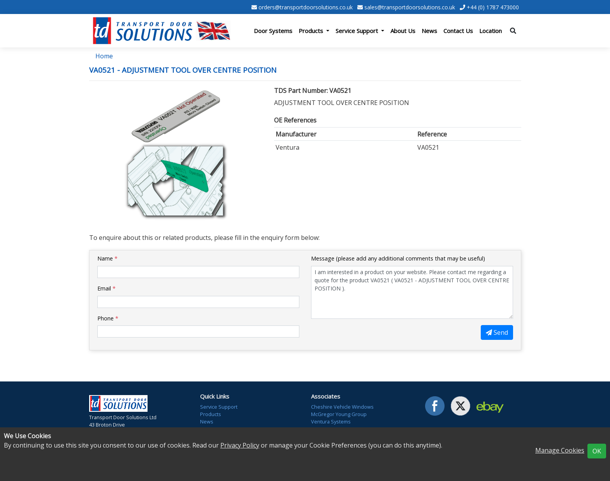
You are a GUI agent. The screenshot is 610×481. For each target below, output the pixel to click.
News (429, 31)
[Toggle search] (513, 30)
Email (106, 288)
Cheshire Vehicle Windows (342, 406)
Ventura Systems (331, 421)
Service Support (218, 406)
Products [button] (312, 31)
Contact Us (458, 31)
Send (497, 332)
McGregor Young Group (339, 414)
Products (210, 414)
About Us (402, 31)
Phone (107, 318)
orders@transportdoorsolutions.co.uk (305, 7)
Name (107, 258)
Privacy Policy (239, 445)
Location (490, 31)
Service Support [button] (358, 31)
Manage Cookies (559, 450)
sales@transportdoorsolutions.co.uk (409, 7)
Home (104, 56)
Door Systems (273, 31)
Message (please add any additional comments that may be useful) (398, 258)
